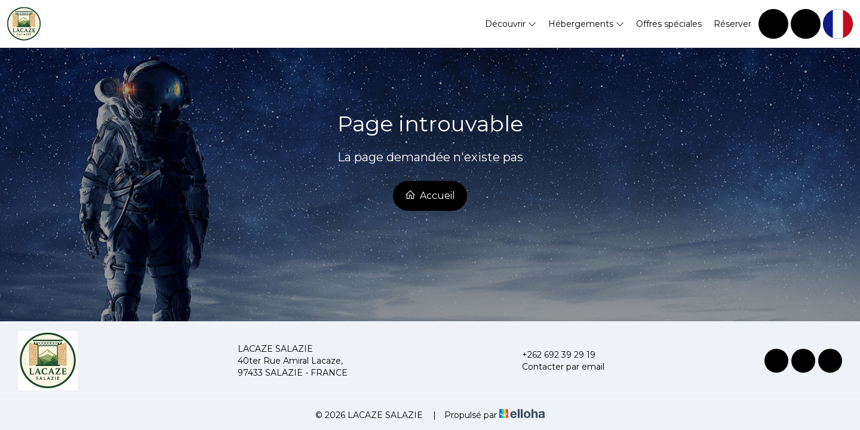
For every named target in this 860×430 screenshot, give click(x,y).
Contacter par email (556, 366)
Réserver (732, 24)
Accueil (430, 195)
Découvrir (510, 24)
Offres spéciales (669, 24)
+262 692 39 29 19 (551, 354)
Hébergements (586, 24)
